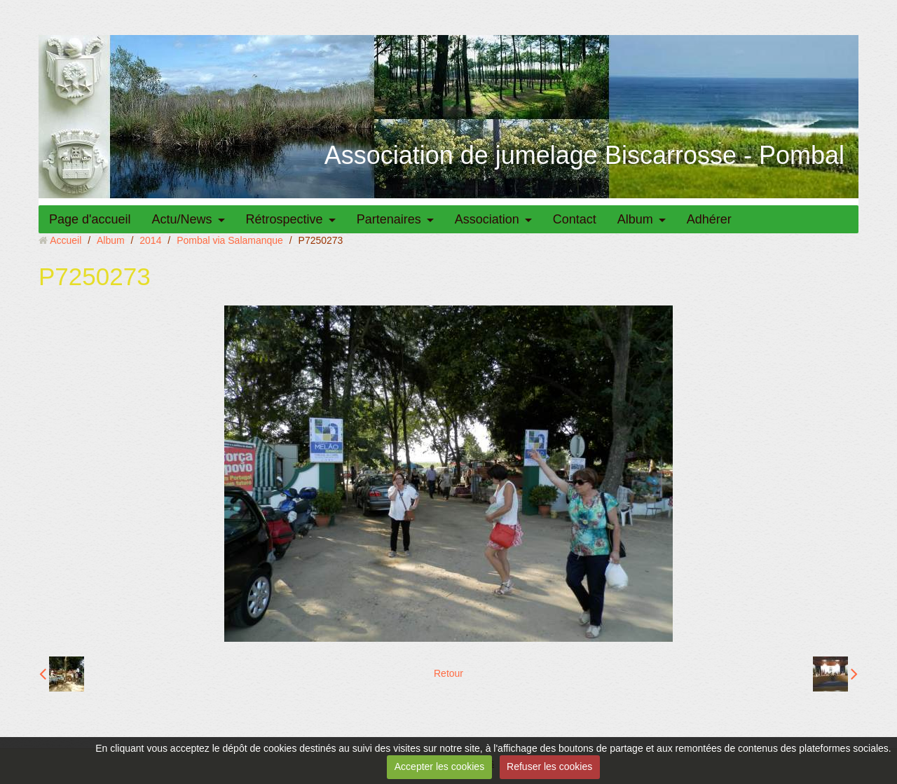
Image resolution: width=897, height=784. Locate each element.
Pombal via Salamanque (230, 240)
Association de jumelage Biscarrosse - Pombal (584, 155)
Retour (448, 673)
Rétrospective (284, 219)
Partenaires (389, 219)
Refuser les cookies (549, 766)
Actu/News (182, 219)
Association (487, 219)
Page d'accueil (90, 219)
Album (635, 219)
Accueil (65, 240)
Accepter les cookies (439, 766)
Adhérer (709, 219)
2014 (150, 240)
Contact (574, 219)
